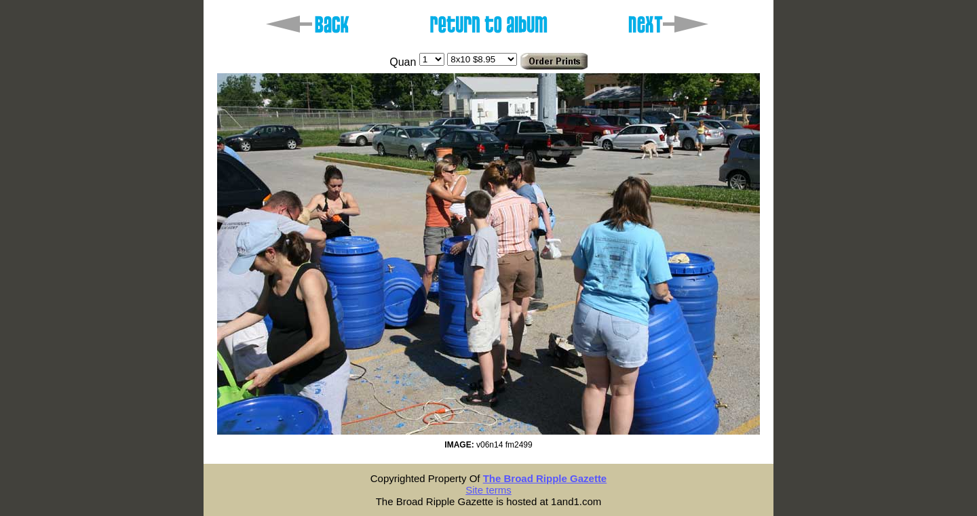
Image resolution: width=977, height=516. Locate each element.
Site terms (488, 490)
